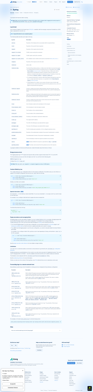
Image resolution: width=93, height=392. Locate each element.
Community (71, 373)
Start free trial (71, 363)
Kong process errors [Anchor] (16, 152)
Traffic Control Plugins (44, 380)
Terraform (56, 378)
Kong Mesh (27, 377)
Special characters (71, 52)
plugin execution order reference (21, 243)
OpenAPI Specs (28, 380)
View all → (42, 382)
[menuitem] (46, 1)
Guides (21, 12)
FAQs (68, 64)
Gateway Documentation (72, 13)
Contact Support (66, 346)
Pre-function (51, 224)
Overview (12, 12)
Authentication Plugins (44, 377)
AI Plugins (41, 373)
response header (37, 70)
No (15, 345)
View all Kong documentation (16, 350)
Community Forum (72, 375)
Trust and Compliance (52, 390)
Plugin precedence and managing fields (74, 56)
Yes (12, 345)
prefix (17, 161)
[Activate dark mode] (82, 2)
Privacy (45, 390)
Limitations (70, 58)
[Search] (31, 2)
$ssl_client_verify (54, 58)
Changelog (36, 12)
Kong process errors (71, 48)
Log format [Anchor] (13, 27)
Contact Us (71, 385)
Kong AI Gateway (28, 375)
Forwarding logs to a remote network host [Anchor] (22, 264)
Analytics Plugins (43, 375)
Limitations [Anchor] (13, 246)
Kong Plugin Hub (16, 7)
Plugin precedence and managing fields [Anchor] (20, 217)
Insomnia (26, 378)
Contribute (39, 350)
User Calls (71, 380)
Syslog (40, 222)
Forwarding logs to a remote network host (74, 61)
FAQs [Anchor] (11, 327)
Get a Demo (70, 1)
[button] (60, 176)
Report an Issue (21, 348)
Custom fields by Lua (71, 50)
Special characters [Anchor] (17, 191)
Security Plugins (43, 378)
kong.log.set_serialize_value (17, 226)
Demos (70, 378)
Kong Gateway (28, 373)
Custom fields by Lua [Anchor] (16, 169)
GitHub (70, 377)
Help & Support (72, 383)
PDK (36, 260)
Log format (69, 46)
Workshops (71, 382)
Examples (17, 12)
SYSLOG (31, 29)
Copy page (57, 9)
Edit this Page (27, 348)
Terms (42, 390)
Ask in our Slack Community (68, 344)
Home (11, 7)
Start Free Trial (77, 1)
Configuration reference (28, 12)
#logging (68, 39)
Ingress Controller (28, 382)
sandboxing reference (18, 258)
